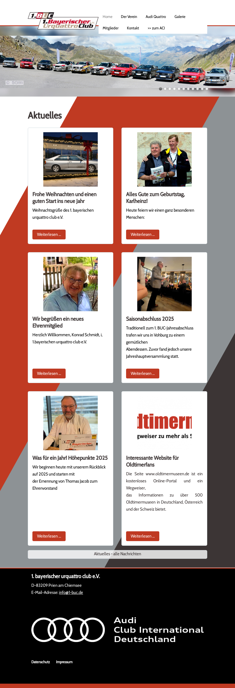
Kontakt (133, 28)
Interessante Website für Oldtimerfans (152, 461)
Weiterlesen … (51, 234)
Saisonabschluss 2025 (150, 319)
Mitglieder (110, 28)
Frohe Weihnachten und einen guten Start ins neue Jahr (64, 197)
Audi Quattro (156, 16)
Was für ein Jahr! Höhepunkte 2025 (70, 458)
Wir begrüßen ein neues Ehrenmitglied (58, 322)
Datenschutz (40, 661)
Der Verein (129, 16)
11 (207, 89)
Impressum (64, 661)
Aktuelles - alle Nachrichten (117, 553)
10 (202, 89)
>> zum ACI (156, 28)
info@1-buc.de (71, 592)
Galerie (180, 16)
